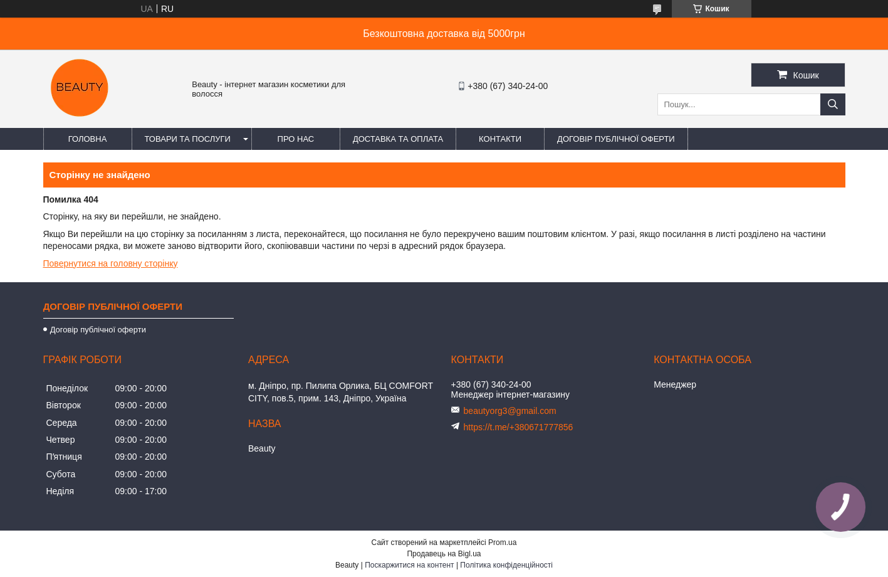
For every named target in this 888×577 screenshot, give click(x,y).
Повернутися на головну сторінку (110, 263)
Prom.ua (502, 542)
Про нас (296, 139)
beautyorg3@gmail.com (510, 411)
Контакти (500, 139)
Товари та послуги (188, 139)
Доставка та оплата (398, 139)
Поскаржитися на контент (409, 565)
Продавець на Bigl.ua (444, 553)
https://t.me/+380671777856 (518, 427)
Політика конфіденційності (506, 565)
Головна (87, 139)
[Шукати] (832, 104)
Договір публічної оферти (616, 139)
